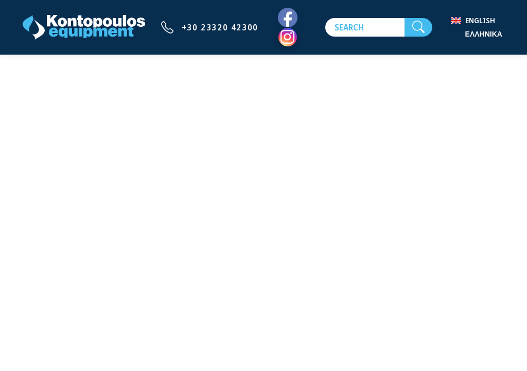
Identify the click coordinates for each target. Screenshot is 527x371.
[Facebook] (287, 18)
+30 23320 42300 (220, 27)
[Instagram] (287, 37)
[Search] (365, 27)
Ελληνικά (483, 34)
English (480, 20)
